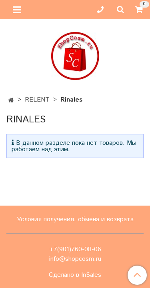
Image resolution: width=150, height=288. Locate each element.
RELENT (37, 99)
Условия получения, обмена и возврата (75, 219)
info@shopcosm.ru (75, 259)
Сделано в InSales (75, 275)
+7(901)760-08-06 (75, 249)
